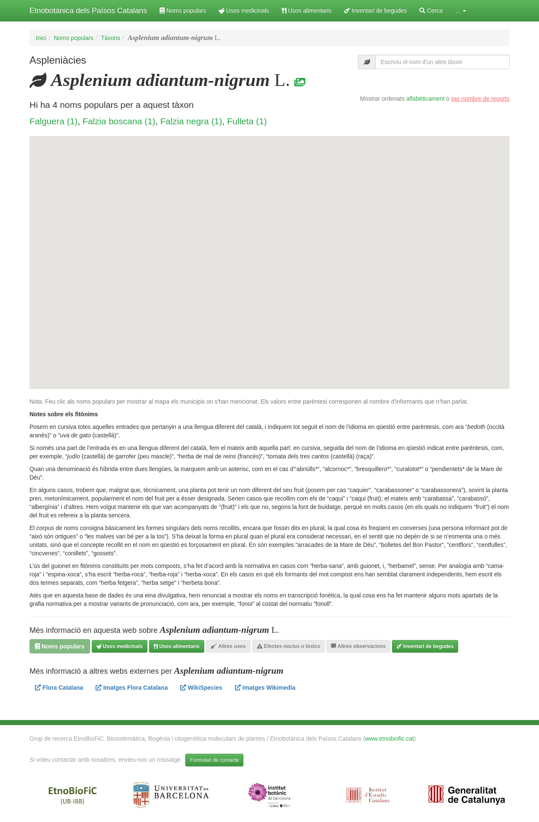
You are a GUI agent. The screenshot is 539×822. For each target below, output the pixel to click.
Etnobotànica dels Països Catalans (88, 10)
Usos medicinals (244, 10)
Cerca (431, 10)
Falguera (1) (53, 121)
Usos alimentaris (306, 10)
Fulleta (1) (247, 121)
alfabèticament (425, 98)
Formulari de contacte (214, 760)
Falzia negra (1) (191, 121)
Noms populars (183, 10)
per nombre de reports (480, 98)
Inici (41, 38)
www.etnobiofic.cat (389, 738)
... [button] (460, 10)
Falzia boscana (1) (119, 121)
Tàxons (110, 38)
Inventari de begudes (375, 10)
